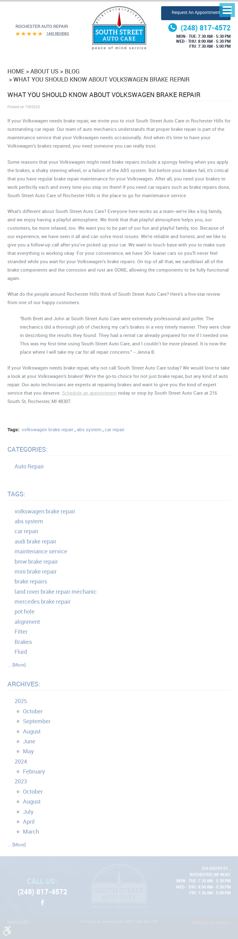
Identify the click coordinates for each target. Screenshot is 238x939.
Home (15, 71)
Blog (72, 71)
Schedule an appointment (89, 393)
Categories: (27, 449)
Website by (211, 922)
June (29, 741)
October (33, 711)
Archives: (23, 684)
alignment (27, 621)
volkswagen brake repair (47, 429)
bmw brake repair (36, 561)
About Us (44, 71)
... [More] (16, 665)
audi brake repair (35, 541)
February (34, 771)
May (28, 751)
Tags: (16, 493)
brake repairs (31, 581)
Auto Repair (29, 466)
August (32, 731)
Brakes (23, 641)
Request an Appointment (196, 12)
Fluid (21, 651)
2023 (21, 781)
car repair (115, 429)
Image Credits (18, 922)
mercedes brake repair (43, 601)
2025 (21, 701)
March (31, 831)
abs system (89, 429)
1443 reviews (57, 33)
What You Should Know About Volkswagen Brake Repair (101, 79)
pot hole (25, 611)
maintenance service (41, 551)
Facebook (42, 906)
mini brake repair (36, 571)
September (37, 721)
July (28, 811)
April (29, 821)
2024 (21, 761)
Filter (21, 631)
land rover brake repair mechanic (56, 591)
